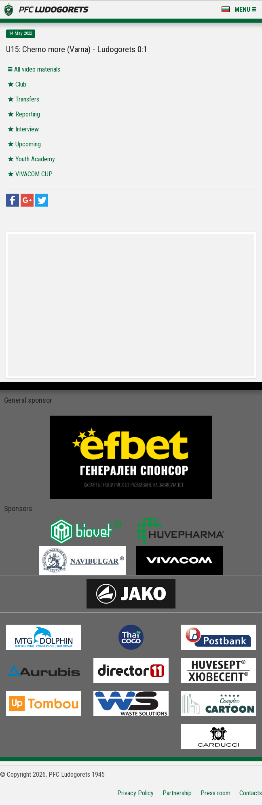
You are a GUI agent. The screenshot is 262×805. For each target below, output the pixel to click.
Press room (215, 793)
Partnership (177, 793)
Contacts (250, 793)
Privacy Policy (135, 793)
